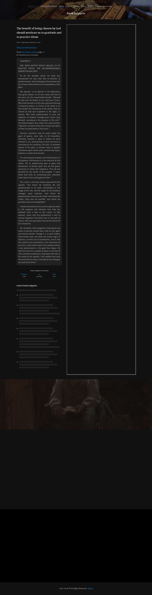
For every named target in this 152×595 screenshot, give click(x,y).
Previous (24, 274)
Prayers (91, 6)
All (39, 274)
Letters (98, 6)
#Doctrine (21, 47)
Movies (76, 6)
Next (54, 274)
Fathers (68, 6)
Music (83, 6)
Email (90, 588)
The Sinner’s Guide (29, 52)
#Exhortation (31, 47)
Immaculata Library (49, 6)
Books (61, 6)
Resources (107, 6)
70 (43, 52)
